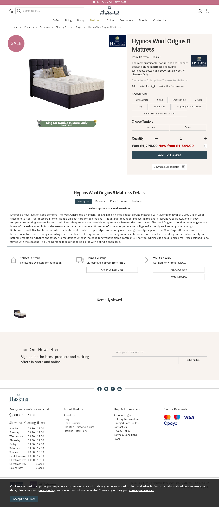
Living (68, 20)
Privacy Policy (122, 430)
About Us (69, 415)
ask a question (179, 269)
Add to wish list (143, 86)
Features (137, 201)
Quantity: (138, 138)
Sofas (56, 20)
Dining (81, 20)
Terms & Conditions (125, 434)
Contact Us (159, 20)
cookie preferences (141, 490)
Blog (66, 419)
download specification (169, 167)
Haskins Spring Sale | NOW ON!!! (109, 2)
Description (83, 201)
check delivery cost (112, 269)
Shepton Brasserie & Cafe (79, 427)
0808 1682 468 (22, 415)
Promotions (126, 20)
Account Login (122, 415)
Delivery (100, 201)
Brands (143, 20)
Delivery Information (126, 419)
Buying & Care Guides (126, 423)
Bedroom (95, 20)
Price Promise (118, 201)
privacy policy (46, 490)
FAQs (117, 438)
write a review (179, 277)
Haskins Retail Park (75, 430)
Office (110, 20)
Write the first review (171, 86)
